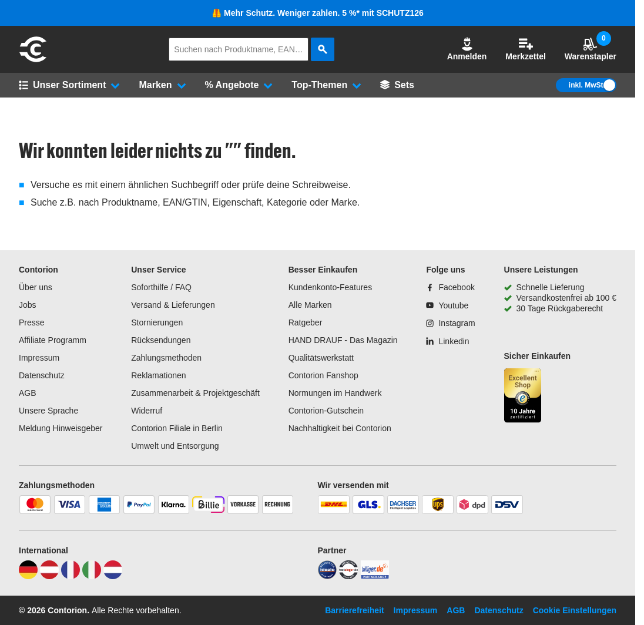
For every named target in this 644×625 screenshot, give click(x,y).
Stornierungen (157, 322)
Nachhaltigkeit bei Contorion (340, 428)
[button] (467, 49)
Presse (32, 322)
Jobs (27, 305)
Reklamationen (158, 375)
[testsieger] (348, 576)
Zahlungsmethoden (166, 357)
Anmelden (467, 49)
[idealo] (327, 576)
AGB (27, 393)
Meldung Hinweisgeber (60, 428)
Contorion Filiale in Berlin (177, 428)
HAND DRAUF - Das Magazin (343, 340)
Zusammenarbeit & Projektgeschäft (195, 393)
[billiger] (375, 576)
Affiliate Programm (52, 340)
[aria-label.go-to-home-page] (33, 60)
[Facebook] (450, 287)
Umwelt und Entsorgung (175, 446)
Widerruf (146, 410)
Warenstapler (590, 49)
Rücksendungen (160, 340)
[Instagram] (450, 323)
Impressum (39, 357)
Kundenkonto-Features (330, 287)
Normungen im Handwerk (335, 393)
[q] (238, 49)
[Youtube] (447, 305)
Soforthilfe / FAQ (161, 287)
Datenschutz (42, 375)
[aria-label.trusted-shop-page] (523, 396)
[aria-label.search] (322, 49)
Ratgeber (306, 322)
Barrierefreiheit (354, 610)
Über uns (35, 287)
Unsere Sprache (48, 410)
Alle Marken (310, 305)
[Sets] (397, 85)
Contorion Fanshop (323, 375)
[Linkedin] (447, 341)
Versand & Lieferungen (172, 305)
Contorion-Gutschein (326, 410)
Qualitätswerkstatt (321, 357)
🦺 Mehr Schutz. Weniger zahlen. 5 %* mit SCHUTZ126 (318, 13)
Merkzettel (525, 49)
